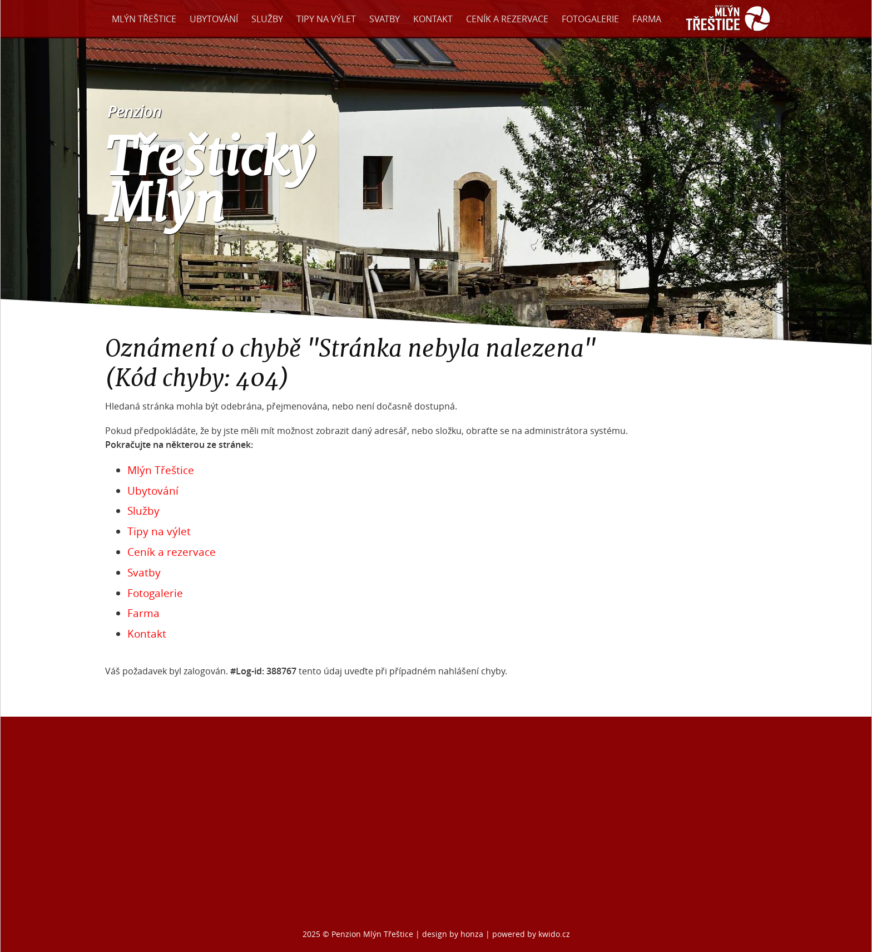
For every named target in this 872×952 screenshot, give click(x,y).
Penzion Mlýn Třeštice (372, 934)
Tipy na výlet (326, 19)
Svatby (384, 19)
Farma (646, 19)
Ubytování (214, 19)
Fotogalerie (590, 19)
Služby (267, 19)
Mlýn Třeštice (144, 19)
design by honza (453, 934)
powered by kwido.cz (531, 934)
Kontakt (433, 19)
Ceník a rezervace (507, 19)
